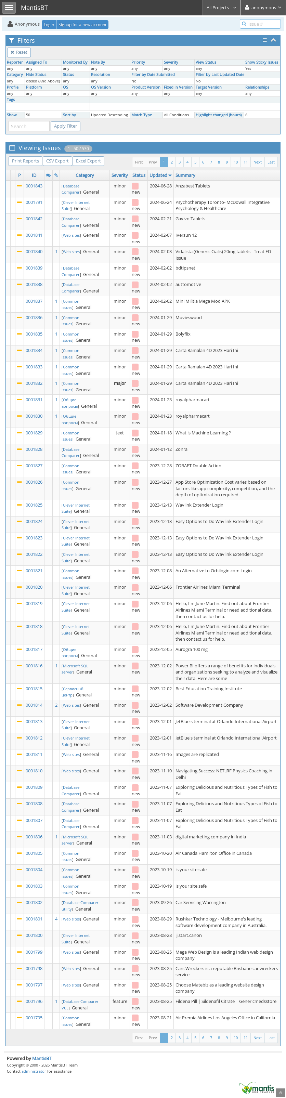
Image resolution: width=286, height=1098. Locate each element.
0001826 (34, 482)
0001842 (34, 218)
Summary (185, 175)
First (139, 162)
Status (68, 74)
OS (65, 87)
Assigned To (36, 62)
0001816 (34, 666)
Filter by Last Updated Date (220, 74)
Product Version (145, 87)
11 (246, 162)
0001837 (34, 301)
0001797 (34, 985)
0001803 (34, 886)
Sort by (69, 115)
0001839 (34, 268)
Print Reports (25, 161)
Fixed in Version (178, 87)
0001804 (34, 869)
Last (271, 162)
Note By (98, 62)
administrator (34, 1071)
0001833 (34, 367)
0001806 (34, 837)
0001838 (34, 284)
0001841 (34, 235)
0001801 (34, 919)
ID (34, 175)
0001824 (34, 521)
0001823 (34, 538)
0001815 (34, 688)
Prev (153, 162)
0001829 (34, 433)
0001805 (34, 853)
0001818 (34, 626)
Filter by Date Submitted (153, 74)
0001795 (34, 1018)
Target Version (209, 87)
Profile (12, 87)
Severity (171, 62)
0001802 (34, 902)
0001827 (34, 465)
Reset (19, 52)
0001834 (34, 350)
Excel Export (88, 161)
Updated (158, 175)
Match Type (141, 115)
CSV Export (57, 161)
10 (236, 162)
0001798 (34, 968)
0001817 (34, 649)
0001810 (34, 771)
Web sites (71, 235)
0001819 (34, 603)
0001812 (34, 738)
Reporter (15, 62)
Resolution (100, 74)
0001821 (34, 570)
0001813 (34, 721)
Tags (11, 99)
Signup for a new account (82, 24)
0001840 (34, 251)
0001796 (34, 1001)
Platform (34, 87)
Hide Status (36, 74)
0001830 (34, 416)
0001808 (34, 803)
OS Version (101, 87)
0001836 (34, 317)
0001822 (34, 554)
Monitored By (75, 62)
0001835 (34, 334)
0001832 (34, 383)
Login (49, 24)
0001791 (34, 202)
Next (258, 162)
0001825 (34, 505)
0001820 (34, 587)
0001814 (34, 705)
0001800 (34, 935)
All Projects (222, 7)
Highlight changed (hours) (219, 115)
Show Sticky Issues (261, 62)
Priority (138, 62)
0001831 (34, 399)
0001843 (34, 186)
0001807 (34, 820)
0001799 (34, 952)
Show (12, 115)
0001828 (34, 449)
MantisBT (41, 1058)
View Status (206, 62)
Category (15, 74)
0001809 (34, 787)
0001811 (34, 754)
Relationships (257, 87)
